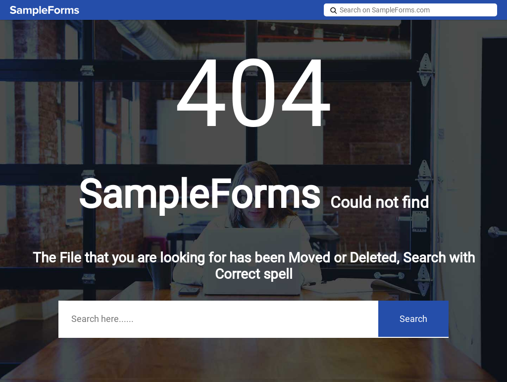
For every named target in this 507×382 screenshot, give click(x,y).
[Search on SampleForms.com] (410, 9)
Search (413, 319)
